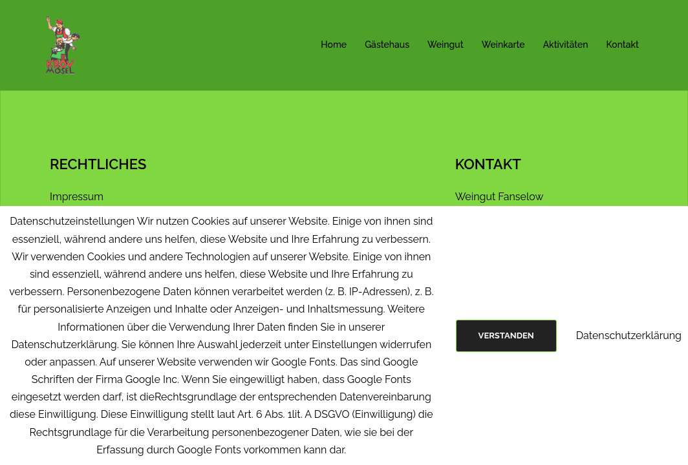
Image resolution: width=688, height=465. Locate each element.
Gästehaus (387, 44)
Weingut (445, 44)
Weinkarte (503, 44)
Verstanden (506, 335)
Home (334, 44)
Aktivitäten (565, 44)
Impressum (76, 197)
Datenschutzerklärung (629, 335)
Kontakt (623, 44)
